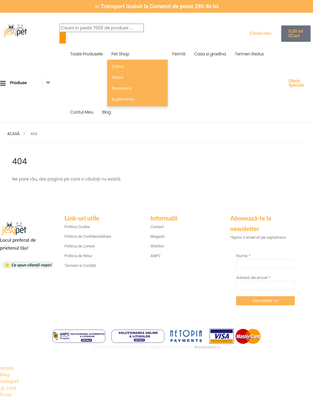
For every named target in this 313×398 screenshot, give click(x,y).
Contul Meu (81, 112)
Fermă (178, 54)
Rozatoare (122, 88)
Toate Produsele (86, 54)
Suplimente (123, 99)
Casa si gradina (210, 54)
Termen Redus (249, 54)
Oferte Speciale (296, 83)
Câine (117, 66)
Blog (106, 112)
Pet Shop (120, 54)
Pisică (117, 77)
